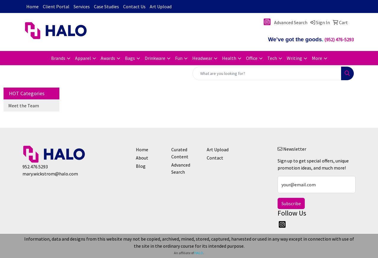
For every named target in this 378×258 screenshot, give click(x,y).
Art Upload (161, 6)
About (142, 158)
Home (32, 6)
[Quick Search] (267, 73)
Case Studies (106, 6)
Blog (141, 166)
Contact (215, 158)
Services (82, 6)
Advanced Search (180, 168)
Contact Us (134, 6)
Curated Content (179, 153)
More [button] (317, 58)
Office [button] (252, 58)
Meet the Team (23, 106)
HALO (198, 253)
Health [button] (229, 58)
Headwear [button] (202, 58)
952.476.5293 (35, 167)
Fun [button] (179, 58)
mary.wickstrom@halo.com (50, 174)
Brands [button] (58, 58)
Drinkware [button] (155, 58)
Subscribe (291, 203)
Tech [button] (272, 58)
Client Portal (56, 6)
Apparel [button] (83, 58)
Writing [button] (294, 58)
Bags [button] (130, 58)
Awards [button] (108, 58)
